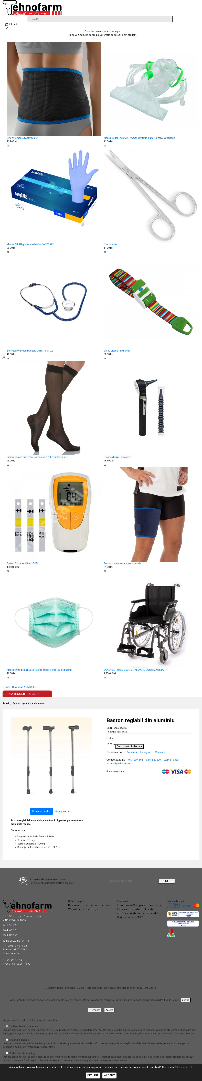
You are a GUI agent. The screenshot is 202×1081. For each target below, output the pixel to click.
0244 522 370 (153, 759)
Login (94, 909)
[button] (90, 720)
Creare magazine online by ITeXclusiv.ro (135, 987)
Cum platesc (140, 905)
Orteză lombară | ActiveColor (22, 138)
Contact (109, 693)
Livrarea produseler (128, 909)
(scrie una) (122, 732)
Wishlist (72, 909)
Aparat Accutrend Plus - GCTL (23, 563)
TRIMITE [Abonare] (166, 881)
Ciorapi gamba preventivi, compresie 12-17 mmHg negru (37, 457)
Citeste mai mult (184, 1067)
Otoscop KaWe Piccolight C (118, 457)
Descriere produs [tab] (41, 811)
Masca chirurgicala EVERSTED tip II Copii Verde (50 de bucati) (39, 669)
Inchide (185, 1000)
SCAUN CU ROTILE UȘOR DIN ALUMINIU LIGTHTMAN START (135, 669)
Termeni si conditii (147, 913)
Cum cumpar (125, 905)
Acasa (64, 693)
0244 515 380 (171, 759)
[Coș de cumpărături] (11, 24)
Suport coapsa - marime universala (122, 563)
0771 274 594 (135, 759)
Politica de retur (126, 917)
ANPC (139, 917)
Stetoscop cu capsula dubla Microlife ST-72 (30, 350)
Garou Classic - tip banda (117, 350)
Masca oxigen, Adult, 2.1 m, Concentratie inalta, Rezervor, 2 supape (139, 138)
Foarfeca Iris (110, 244)
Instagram (146, 752)
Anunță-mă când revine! (129, 746)
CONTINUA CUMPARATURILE (20, 687)
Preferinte (94, 1010)
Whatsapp (160, 752)
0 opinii (117, 731)
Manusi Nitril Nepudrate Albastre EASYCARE (30, 244)
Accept (109, 1075)
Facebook (132, 752)
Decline (93, 1075)
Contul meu (84, 909)
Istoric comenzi (90, 905)
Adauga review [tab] (63, 811)
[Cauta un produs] (171, 19)
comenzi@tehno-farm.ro (120, 763)
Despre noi (86, 693)
